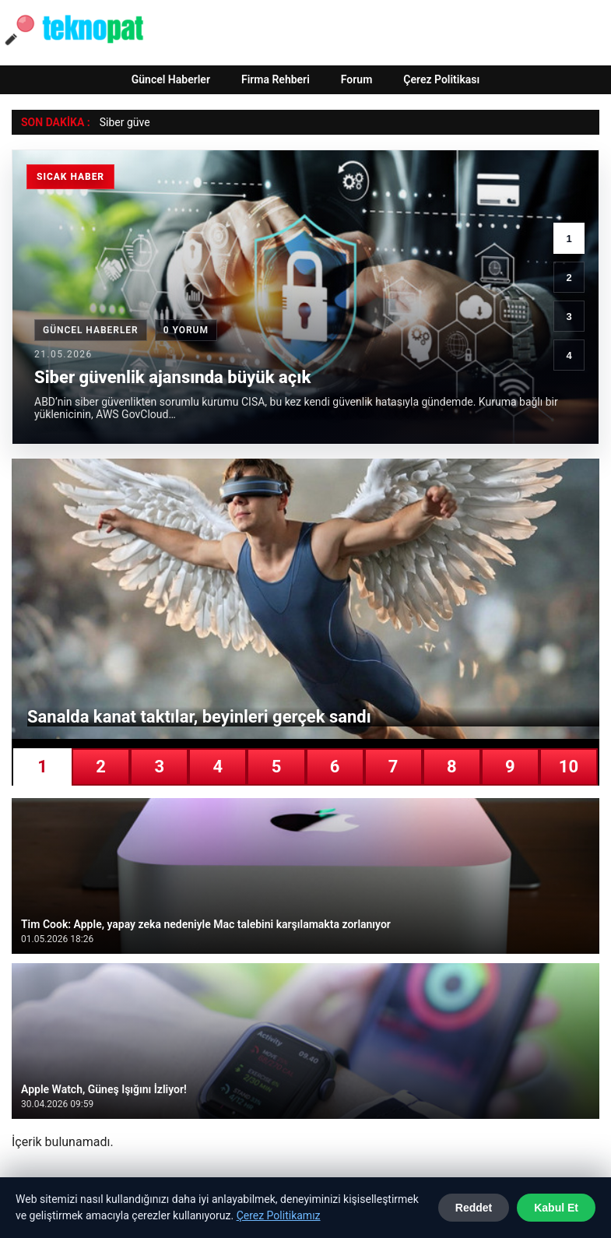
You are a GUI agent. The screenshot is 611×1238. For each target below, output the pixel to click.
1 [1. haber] (568, 238)
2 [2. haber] (568, 277)
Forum (357, 79)
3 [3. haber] (568, 316)
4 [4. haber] (568, 355)
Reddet (473, 1207)
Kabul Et (556, 1207)
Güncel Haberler (171, 79)
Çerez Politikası (441, 79)
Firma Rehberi (275, 79)
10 (568, 766)
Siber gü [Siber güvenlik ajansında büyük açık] (119, 122)
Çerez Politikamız (279, 1215)
